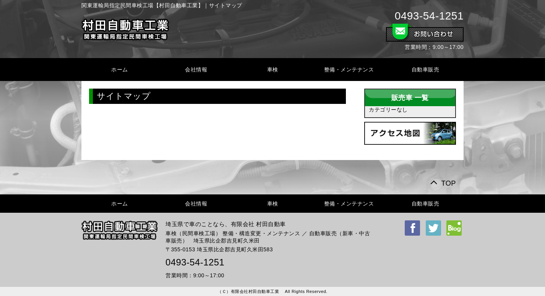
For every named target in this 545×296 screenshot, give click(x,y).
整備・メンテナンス (349, 69)
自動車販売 (426, 69)
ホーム (119, 69)
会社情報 (196, 69)
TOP (448, 183)
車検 (272, 69)
